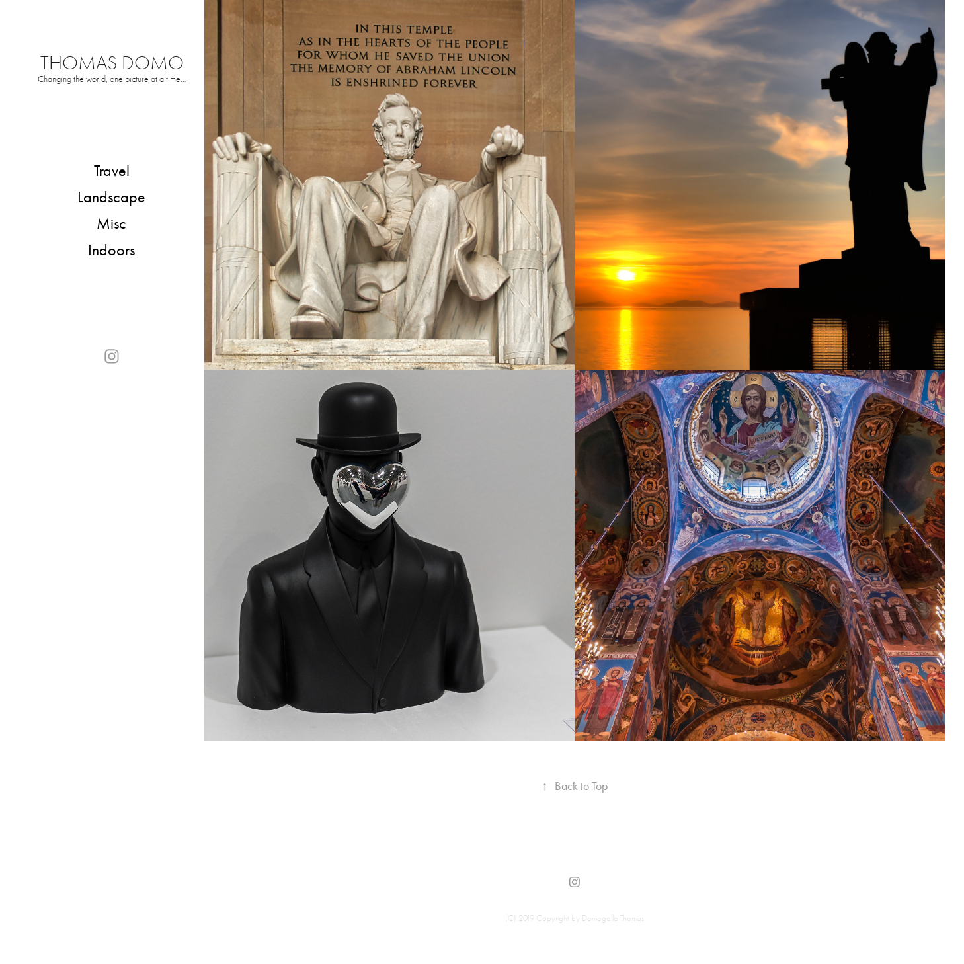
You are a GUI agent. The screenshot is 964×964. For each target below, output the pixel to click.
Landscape (111, 197)
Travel (112, 170)
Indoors (111, 250)
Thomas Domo (112, 63)
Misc (111, 223)
